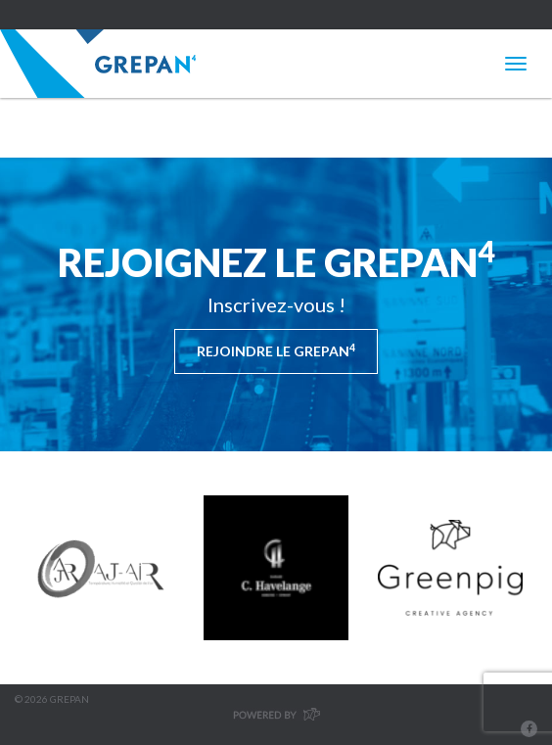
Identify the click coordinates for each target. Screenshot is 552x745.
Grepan (98, 63)
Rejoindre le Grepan (276, 350)
